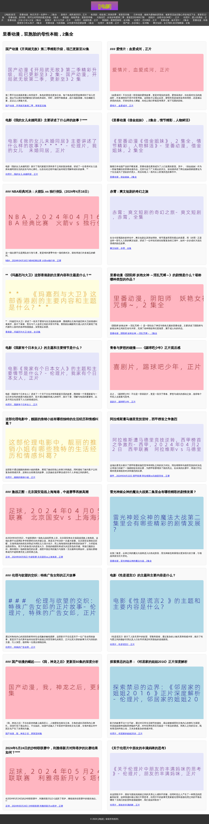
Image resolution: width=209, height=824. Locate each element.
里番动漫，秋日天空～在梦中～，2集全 (38, 14)
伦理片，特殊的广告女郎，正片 (20, 647)
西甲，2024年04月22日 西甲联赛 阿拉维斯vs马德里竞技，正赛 (140, 476)
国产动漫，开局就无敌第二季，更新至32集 (25, 106)
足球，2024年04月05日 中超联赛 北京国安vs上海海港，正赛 (34, 557)
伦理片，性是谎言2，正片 (122, 644)
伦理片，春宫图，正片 (108, 23)
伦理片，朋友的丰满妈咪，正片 (125, 805)
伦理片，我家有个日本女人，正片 (21, 404)
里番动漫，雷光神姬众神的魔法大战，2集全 (131, 561)
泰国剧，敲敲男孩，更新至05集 (78, 17)
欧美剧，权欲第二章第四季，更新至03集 (110, 14)
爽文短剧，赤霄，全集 (120, 248)
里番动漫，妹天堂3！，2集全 (175, 20)
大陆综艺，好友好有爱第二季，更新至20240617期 (120, 17)
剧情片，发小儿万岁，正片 (58, 20)
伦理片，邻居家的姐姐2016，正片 (126, 733)
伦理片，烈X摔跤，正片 (145, 20)
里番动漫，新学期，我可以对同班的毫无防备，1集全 (33, 17)
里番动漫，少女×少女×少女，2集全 (24, 20)
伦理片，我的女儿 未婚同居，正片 (21, 174)
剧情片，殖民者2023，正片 (74, 14)
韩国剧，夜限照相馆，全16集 (116, 20)
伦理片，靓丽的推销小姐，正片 (20, 477)
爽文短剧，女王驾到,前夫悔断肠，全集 (171, 23)
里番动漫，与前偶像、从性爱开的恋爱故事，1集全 (70, 23)
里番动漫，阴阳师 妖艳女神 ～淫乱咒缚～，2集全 (133, 333)
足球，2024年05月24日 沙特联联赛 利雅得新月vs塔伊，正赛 (34, 806)
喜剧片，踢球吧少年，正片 (123, 402)
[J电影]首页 (10, 14)
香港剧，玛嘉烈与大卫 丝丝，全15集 (22, 332)
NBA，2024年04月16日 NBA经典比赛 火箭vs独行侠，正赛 (33, 260)
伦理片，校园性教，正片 (86, 20)
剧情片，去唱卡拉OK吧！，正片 (163, 17)
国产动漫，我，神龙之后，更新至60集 (23, 733)
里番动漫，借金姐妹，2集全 (123, 177)
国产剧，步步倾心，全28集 (136, 23)
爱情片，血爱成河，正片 (121, 106)
